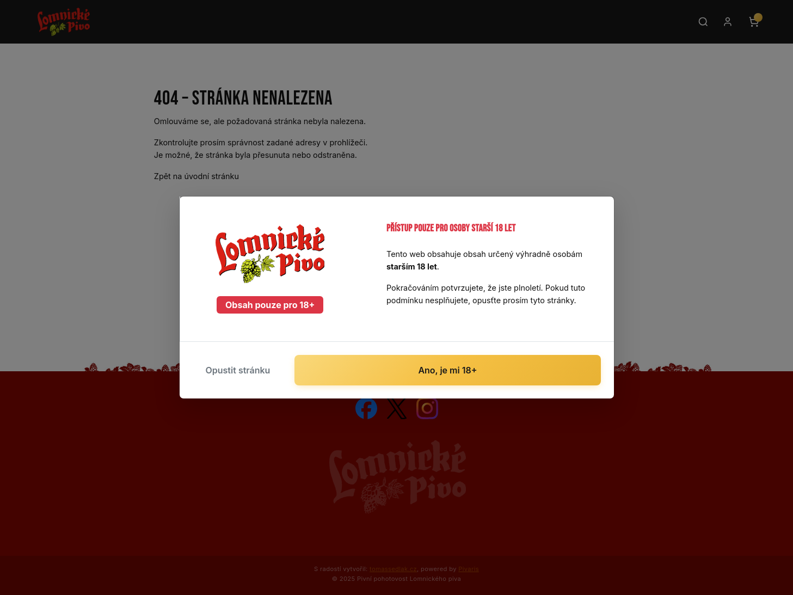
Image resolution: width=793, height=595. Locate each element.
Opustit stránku (238, 370)
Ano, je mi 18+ (447, 370)
